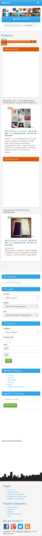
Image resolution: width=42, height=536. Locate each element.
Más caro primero (25, 41)
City (4, 311)
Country (6, 294)
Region (6, 303)
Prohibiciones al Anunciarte (16, 496)
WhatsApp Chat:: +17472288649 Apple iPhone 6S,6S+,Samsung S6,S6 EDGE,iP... (20, 102)
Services (11, 382)
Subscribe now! (10, 405)
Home (6, 2)
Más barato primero (13, 41)
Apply (9, 361)
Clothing (10, 512)
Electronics (11, 509)
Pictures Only (8, 339)
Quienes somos (12, 492)
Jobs (9, 384)
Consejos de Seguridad (15, 494)
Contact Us (11, 490)
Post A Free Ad (21, 19)
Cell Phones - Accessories (17, 131)
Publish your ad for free (15, 499)
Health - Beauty (12, 507)
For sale (11, 376)
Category (6, 328)
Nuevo (4, 41)
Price (5, 344)
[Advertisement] (21, 74)
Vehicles (11, 378)
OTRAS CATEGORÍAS (16, 387)
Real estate (12, 380)
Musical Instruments (14, 514)
